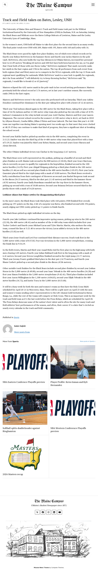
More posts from (22, 332)
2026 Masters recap (13, 474)
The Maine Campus (49, 5)
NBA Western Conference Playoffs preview (68, 430)
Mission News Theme (41, 567)
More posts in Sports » (87, 341)
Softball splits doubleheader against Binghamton (21, 430)
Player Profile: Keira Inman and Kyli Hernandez (69, 383)
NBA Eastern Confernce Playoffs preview (24, 381)
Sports (16, 317)
